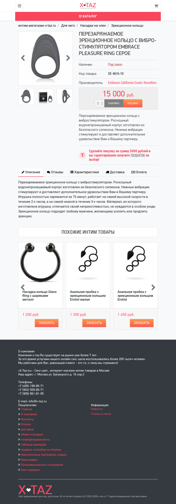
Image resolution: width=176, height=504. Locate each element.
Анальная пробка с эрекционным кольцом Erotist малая (88, 295)
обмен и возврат (32, 434)
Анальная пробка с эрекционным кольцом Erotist (135, 295)
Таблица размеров (33, 444)
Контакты (27, 419)
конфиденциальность (35, 439)
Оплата (26, 424)
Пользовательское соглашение (42, 465)
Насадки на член (93, 25)
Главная (26, 409)
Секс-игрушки (30, 470)
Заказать (46, 323)
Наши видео (29, 460)
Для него (68, 25)
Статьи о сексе (101, 414)
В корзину (113, 103)
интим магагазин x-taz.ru (37, 25)
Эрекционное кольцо (127, 25)
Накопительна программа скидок (44, 454)
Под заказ (132, 103)
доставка (27, 429)
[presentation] (22, 58)
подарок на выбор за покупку (41, 449)
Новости (96, 409)
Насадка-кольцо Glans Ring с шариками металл (39, 295)
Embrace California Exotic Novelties (132, 82)
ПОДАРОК (138, 155)
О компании (29, 414)
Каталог (88, 16)
